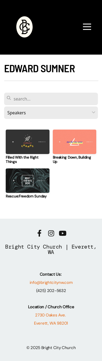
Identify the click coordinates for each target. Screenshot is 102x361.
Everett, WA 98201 (51, 323)
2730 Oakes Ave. (51, 315)
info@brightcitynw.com (51, 282)
